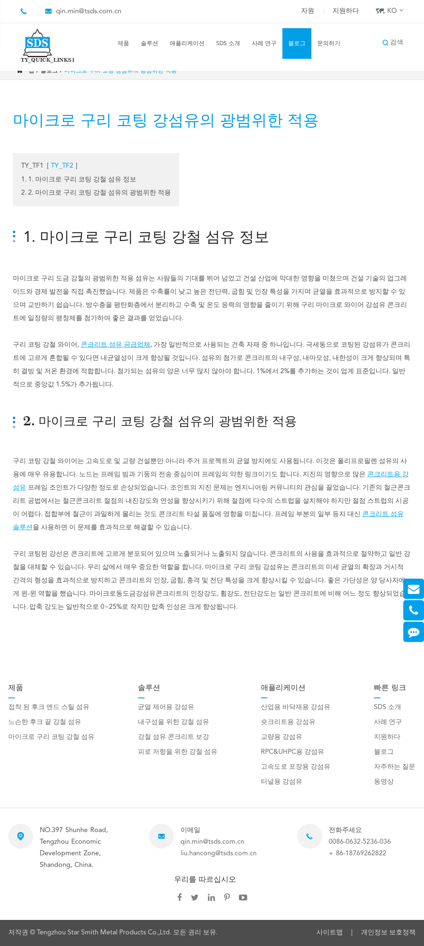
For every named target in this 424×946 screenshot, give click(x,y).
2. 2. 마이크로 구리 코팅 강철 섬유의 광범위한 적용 (96, 193)
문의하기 (328, 43)
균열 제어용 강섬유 (166, 707)
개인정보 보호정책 (388, 933)
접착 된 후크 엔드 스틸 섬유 (48, 707)
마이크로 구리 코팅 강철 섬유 (51, 737)
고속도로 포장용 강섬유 (295, 767)
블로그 (297, 43)
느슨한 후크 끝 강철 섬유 (44, 722)
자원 (307, 11)
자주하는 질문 (394, 767)
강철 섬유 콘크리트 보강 (173, 737)
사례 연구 (264, 43)
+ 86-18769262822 (357, 853)
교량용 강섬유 (281, 737)
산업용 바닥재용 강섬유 (295, 707)
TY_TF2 (62, 166)
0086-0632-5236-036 (360, 842)
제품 (123, 43)
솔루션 (149, 43)
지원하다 (345, 11)
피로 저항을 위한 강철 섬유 (177, 752)
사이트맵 (329, 933)
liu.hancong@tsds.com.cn (219, 853)
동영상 (384, 782)
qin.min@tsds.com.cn (88, 11)
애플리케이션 (187, 43)
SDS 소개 (228, 43)
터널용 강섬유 (281, 782)
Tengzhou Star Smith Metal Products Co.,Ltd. (105, 932)
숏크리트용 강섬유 (288, 722)
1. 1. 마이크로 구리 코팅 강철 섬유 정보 (78, 179)
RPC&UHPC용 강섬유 (292, 752)
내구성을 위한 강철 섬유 (173, 722)
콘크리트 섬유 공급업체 (115, 345)
